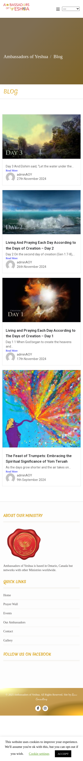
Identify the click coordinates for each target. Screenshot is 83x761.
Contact (8, 631)
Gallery (8, 640)
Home (7, 595)
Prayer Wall (10, 604)
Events (7, 613)
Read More (12, 170)
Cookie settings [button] (39, 753)
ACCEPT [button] (63, 753)
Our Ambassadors (14, 622)
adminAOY (24, 174)
